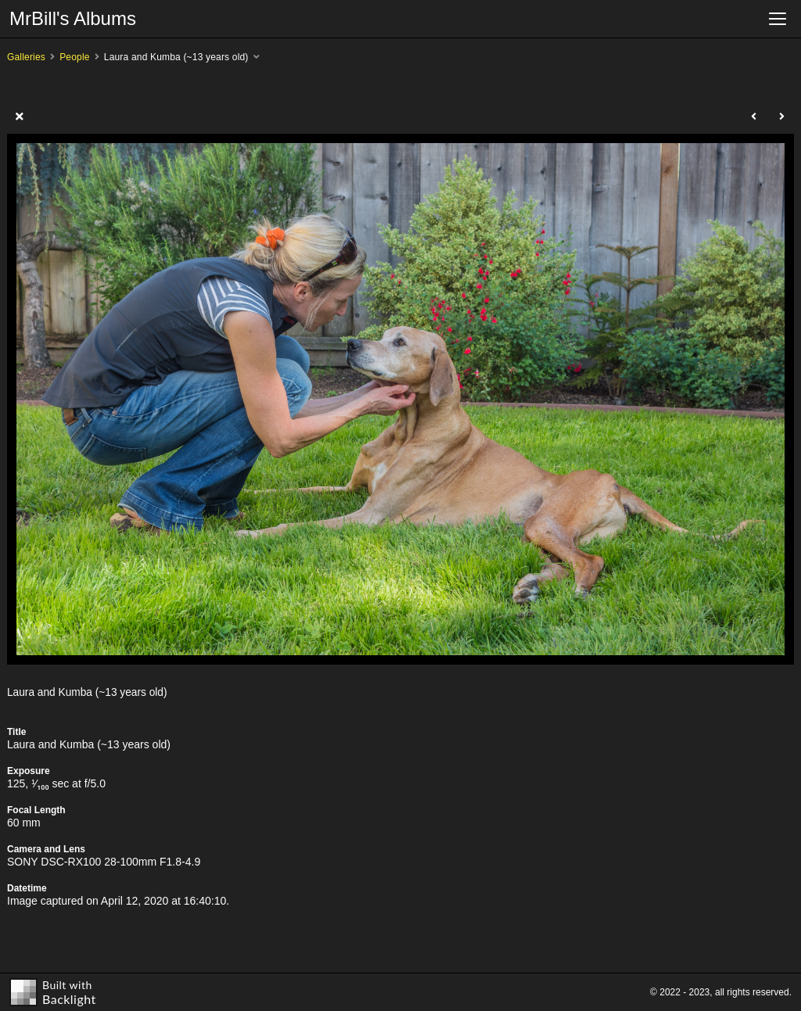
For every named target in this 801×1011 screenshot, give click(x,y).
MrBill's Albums (72, 18)
